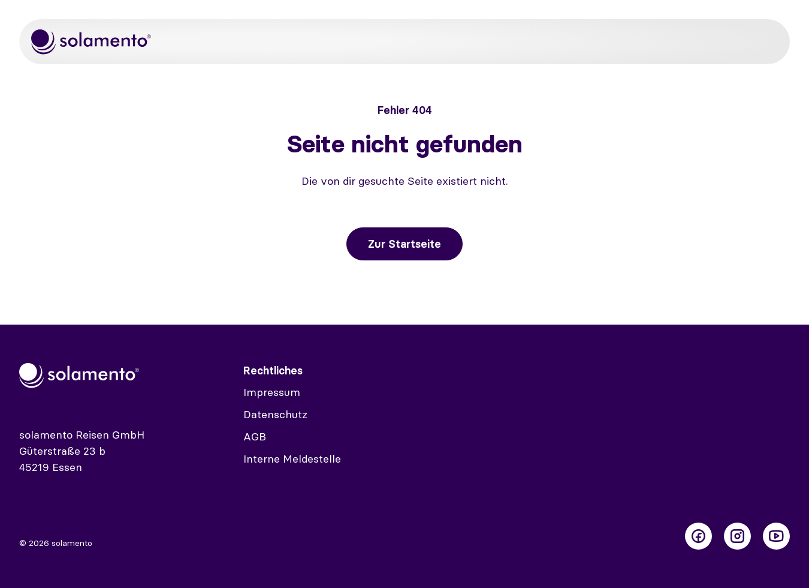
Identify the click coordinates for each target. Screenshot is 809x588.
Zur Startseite (404, 244)
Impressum (271, 392)
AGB (254, 436)
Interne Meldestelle (292, 459)
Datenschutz (275, 414)
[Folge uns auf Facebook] (698, 536)
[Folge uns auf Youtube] (776, 536)
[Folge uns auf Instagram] (737, 536)
